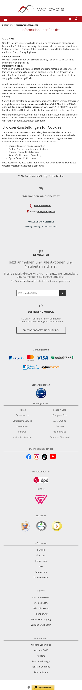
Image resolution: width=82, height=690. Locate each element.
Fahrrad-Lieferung (41, 666)
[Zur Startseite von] (41, 9)
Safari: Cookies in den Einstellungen (26, 155)
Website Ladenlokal (41, 644)
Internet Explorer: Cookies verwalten (26, 145)
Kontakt (41, 549)
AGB (41, 566)
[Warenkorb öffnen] (69, 19)
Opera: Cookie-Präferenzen (22, 158)
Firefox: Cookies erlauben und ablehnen (28, 149)
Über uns (41, 555)
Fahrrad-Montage (41, 661)
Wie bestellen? (41, 602)
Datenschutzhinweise (25, 281)
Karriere (41, 655)
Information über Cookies (27, 25)
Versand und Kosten (41, 624)
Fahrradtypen (41, 672)
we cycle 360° (41, 650)
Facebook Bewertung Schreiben (41, 330)
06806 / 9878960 (42, 205)
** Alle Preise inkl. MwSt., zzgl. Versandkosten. (41, 176)
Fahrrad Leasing (41, 608)
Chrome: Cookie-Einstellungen (23, 151)
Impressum (41, 561)
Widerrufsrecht (40, 577)
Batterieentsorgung (41, 619)
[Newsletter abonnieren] (62, 293)
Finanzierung (40, 613)
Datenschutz (41, 572)
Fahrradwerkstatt (41, 597)
